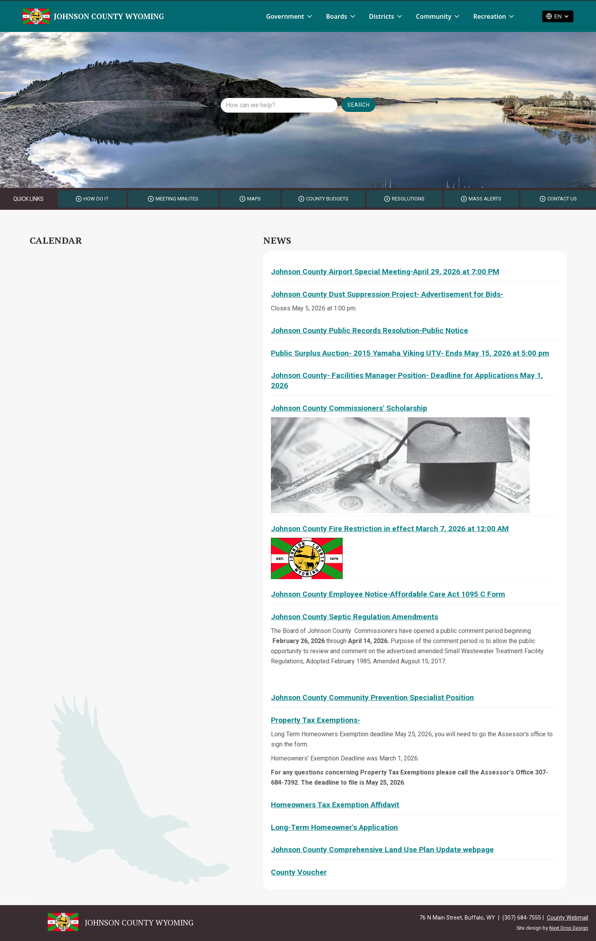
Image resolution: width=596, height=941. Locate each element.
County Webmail (567, 917)
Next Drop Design (568, 928)
